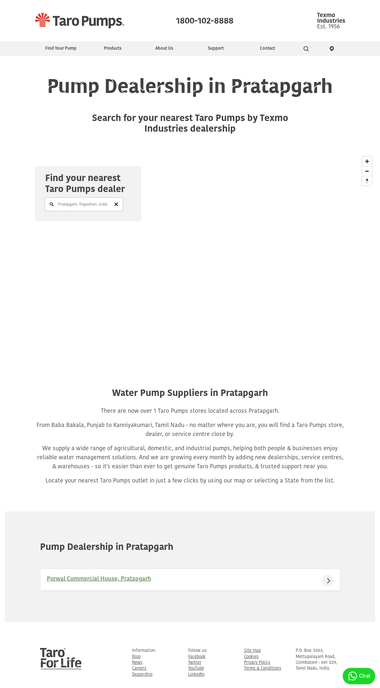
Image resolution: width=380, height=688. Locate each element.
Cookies (251, 657)
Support (216, 48)
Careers (139, 668)
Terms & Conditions (262, 668)
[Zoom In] (367, 161)
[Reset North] (367, 181)
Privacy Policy (257, 663)
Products (112, 48)
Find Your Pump (61, 48)
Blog (136, 657)
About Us (164, 48)
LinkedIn (196, 675)
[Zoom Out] (367, 171)
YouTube (196, 668)
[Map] (190, 255)
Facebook (197, 657)
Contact (267, 48)
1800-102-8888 (204, 19)
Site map (252, 651)
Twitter (194, 663)
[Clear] (116, 204)
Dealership (142, 675)
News (137, 663)
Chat (358, 676)
